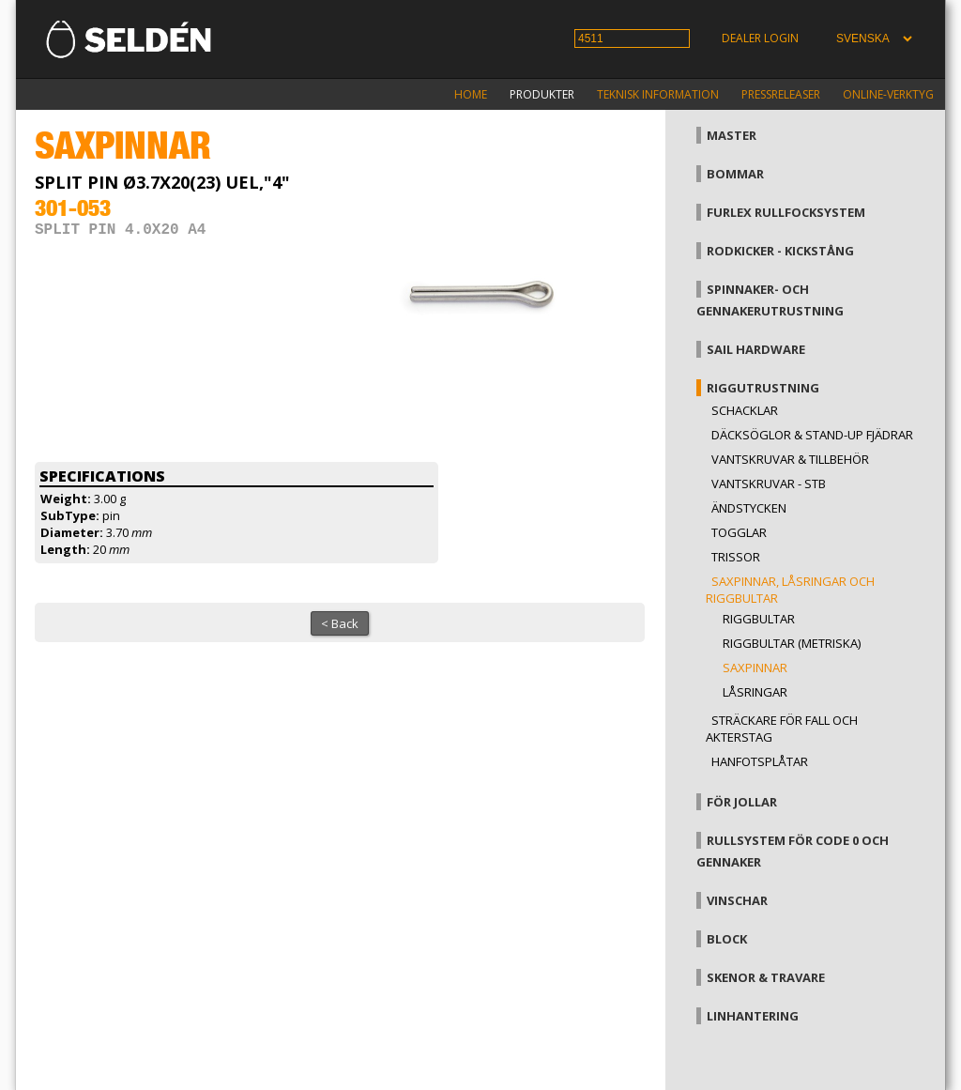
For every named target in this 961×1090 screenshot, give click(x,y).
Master (731, 135)
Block (727, 938)
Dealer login (760, 38)
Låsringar (755, 691)
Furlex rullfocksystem (786, 212)
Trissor (735, 556)
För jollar (742, 801)
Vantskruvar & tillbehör (790, 459)
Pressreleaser (780, 94)
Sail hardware (756, 349)
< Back (339, 623)
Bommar (735, 173)
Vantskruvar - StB (768, 483)
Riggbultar (759, 618)
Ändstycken (748, 507)
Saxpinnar (755, 667)
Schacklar (744, 410)
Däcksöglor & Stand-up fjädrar (812, 434)
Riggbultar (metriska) (792, 643)
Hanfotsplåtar (759, 761)
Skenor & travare (766, 977)
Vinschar (737, 900)
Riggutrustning (763, 387)
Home (470, 94)
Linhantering (753, 1015)
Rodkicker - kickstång (780, 250)
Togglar (739, 532)
